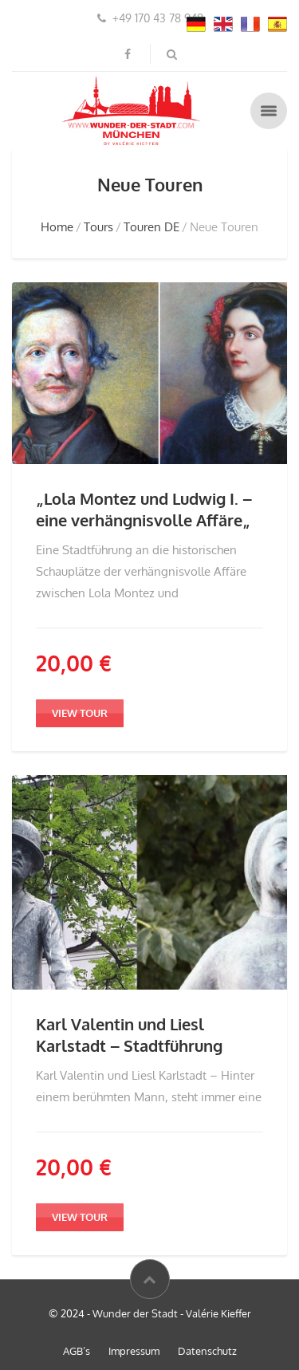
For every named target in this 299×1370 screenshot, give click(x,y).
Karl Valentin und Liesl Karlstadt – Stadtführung (129, 1035)
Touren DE (151, 226)
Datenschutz (207, 1350)
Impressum (133, 1350)
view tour (80, 713)
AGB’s (76, 1350)
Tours (98, 226)
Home (57, 226)
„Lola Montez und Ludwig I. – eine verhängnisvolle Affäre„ (144, 509)
